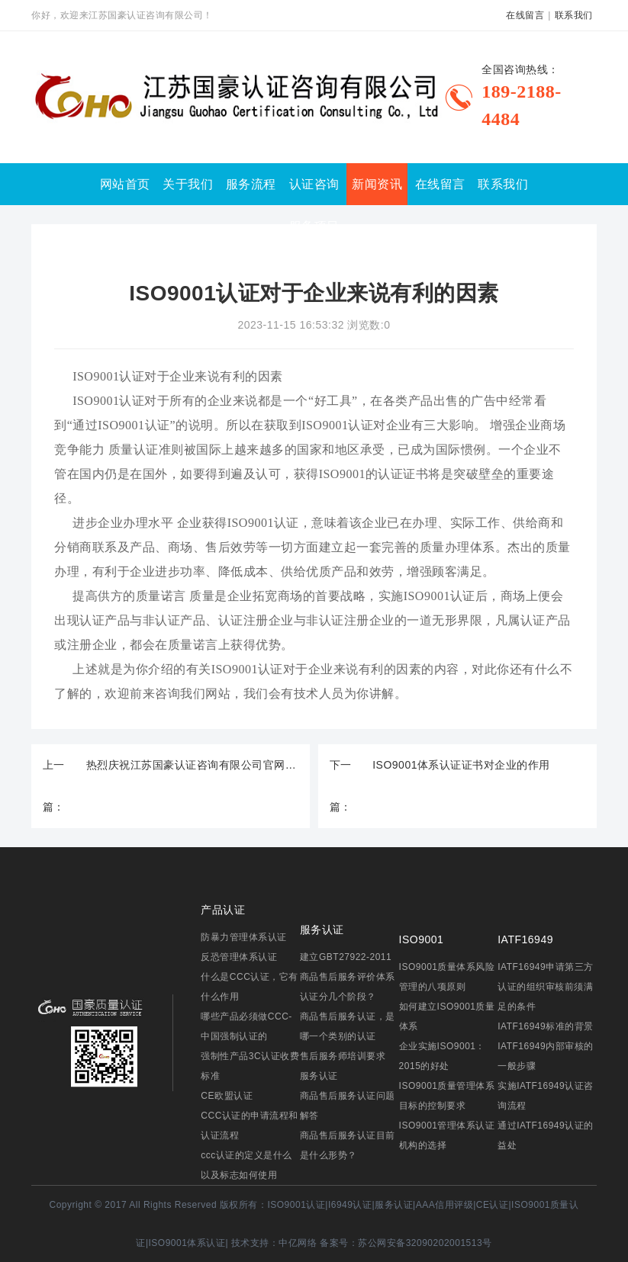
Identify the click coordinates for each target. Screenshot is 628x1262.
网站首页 (125, 184)
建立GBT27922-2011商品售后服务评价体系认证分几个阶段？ (347, 977)
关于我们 (188, 184)
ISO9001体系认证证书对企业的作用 (461, 765)
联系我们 (574, 15)
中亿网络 (298, 1243)
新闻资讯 (377, 184)
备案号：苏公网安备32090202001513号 (405, 1243)
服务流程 (251, 184)
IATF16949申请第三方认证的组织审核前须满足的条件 (545, 987)
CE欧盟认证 (227, 1095)
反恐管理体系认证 (239, 957)
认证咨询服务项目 (314, 205)
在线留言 (525, 15)
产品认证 (223, 910)
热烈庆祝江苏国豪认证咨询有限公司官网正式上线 (192, 765)
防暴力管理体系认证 (244, 937)
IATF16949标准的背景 (545, 1026)
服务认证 (322, 929)
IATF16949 (525, 939)
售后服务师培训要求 (343, 1056)
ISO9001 (421, 939)
